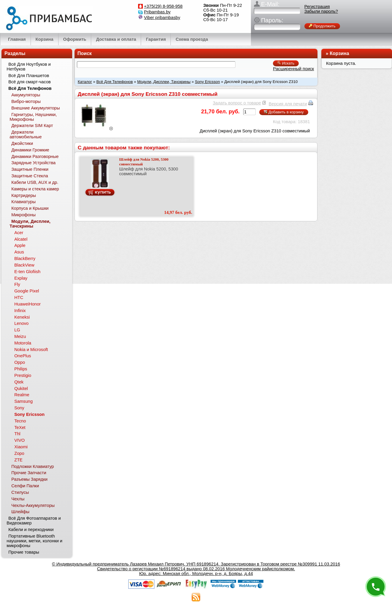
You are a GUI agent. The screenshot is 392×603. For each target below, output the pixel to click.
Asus (19, 252)
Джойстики (22, 143)
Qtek (18, 382)
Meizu (20, 336)
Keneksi (22, 317)
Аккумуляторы (25, 95)
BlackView (24, 265)
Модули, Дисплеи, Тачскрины (164, 81)
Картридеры (23, 195)
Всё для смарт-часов (29, 81)
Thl (17, 433)
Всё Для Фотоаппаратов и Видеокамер (34, 520)
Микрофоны (23, 214)
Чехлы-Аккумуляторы (33, 505)
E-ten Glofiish (27, 271)
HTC (18, 297)
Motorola (22, 343)
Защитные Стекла (29, 175)
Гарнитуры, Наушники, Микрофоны (33, 117)
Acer (18, 232)
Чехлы (17, 499)
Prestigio (22, 375)
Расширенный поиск (293, 68)
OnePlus (22, 355)
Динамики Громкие (30, 150)
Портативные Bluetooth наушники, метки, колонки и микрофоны (34, 541)
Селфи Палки (25, 485)
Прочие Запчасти (28, 472)
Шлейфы (20, 511)
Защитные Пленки (29, 169)
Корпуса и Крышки (29, 208)
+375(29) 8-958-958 (163, 6)
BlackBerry (24, 258)
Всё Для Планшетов (28, 75)
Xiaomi (21, 446)
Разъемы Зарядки (29, 479)
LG (17, 330)
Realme (21, 394)
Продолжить (322, 26)
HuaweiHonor (27, 304)
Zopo (19, 453)
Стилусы (20, 492)
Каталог (85, 81)
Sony (19, 407)
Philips (20, 369)
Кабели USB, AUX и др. (34, 182)
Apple (20, 245)
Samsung (23, 401)
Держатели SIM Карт (32, 125)
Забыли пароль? (321, 11)
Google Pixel (26, 291)
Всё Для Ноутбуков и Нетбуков (28, 66)
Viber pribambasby (162, 17)
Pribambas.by (157, 12)
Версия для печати (288, 103)
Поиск (85, 53)
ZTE (18, 460)
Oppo (19, 362)
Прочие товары (23, 552)
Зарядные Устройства (33, 162)
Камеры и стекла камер (35, 189)
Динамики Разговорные (35, 156)
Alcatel (20, 239)
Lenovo (21, 323)
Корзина (339, 53)
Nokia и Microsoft (31, 349)
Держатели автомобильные (26, 134)
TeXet (19, 427)
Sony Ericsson (207, 81)
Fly (17, 284)
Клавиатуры (23, 201)
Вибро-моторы (26, 101)
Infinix (20, 310)
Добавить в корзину (284, 112)
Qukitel (21, 388)
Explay (20, 278)
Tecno (20, 421)
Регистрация (317, 6)
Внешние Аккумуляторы (35, 108)
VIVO (19, 440)
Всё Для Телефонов (114, 81)
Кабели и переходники (30, 529)
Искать (285, 63)
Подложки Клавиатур (32, 466)
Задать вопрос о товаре (237, 103)
